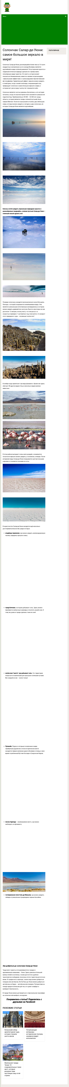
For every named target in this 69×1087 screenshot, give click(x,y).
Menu (4, 16)
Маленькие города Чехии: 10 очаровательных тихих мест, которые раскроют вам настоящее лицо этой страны (13, 1069)
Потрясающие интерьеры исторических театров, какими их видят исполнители (34, 1034)
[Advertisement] (34, 31)
